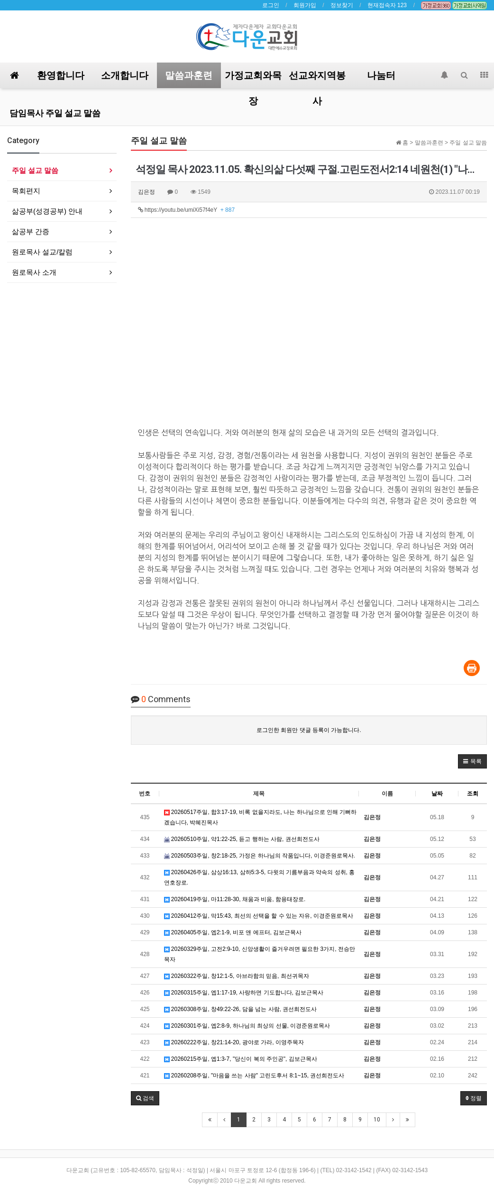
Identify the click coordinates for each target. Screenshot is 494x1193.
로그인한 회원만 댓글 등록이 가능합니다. (308, 730)
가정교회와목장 (253, 79)
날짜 (437, 793)
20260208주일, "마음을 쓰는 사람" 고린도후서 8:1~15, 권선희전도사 (254, 1075)
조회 (472, 793)
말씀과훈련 (188, 75)
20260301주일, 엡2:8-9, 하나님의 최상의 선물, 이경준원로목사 (247, 1025)
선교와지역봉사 (317, 79)
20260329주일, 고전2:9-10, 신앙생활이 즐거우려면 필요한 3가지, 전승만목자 (259, 954)
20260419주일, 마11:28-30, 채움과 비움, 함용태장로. (235, 899)
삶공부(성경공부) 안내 (47, 211)
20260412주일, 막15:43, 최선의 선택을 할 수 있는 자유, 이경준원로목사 (258, 916)
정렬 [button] (474, 1098)
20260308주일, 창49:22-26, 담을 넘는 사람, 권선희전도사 (240, 1009)
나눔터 (381, 75)
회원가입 (304, 5)
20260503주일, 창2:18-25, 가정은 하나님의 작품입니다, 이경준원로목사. (259, 855)
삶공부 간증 (30, 231)
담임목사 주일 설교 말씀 (55, 113)
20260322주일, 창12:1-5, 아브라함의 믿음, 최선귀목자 (236, 976)
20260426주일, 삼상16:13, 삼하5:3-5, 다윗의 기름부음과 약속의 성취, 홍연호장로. (259, 877)
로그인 (270, 5)
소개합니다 (124, 75)
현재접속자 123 (387, 5)
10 (377, 1119)
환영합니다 (60, 75)
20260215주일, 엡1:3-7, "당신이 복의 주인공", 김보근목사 (240, 1059)
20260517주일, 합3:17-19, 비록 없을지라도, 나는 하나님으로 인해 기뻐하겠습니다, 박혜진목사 (260, 817)
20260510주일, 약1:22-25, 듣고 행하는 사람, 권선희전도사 (242, 839)
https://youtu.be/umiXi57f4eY (186, 210)
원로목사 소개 (34, 272)
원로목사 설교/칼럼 (42, 252)
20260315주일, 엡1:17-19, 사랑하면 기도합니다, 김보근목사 (244, 992)
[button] (472, 761)
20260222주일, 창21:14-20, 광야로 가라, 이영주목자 (234, 1042)
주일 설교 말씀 (35, 170)
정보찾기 (341, 5)
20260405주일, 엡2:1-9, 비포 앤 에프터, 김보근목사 (233, 932)
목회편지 (26, 191)
